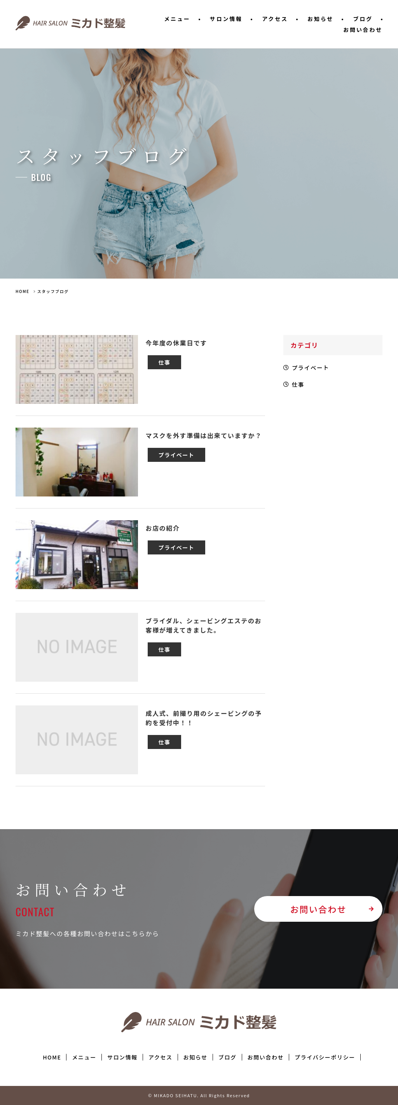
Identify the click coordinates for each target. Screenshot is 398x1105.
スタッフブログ (53, 291)
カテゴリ (305, 345)
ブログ (362, 19)
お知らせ (320, 19)
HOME (23, 291)
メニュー (177, 19)
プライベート (313, 369)
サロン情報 (226, 19)
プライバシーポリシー (325, 1057)
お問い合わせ (362, 29)
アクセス (275, 19)
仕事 (299, 388)
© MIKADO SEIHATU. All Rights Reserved (199, 1095)
